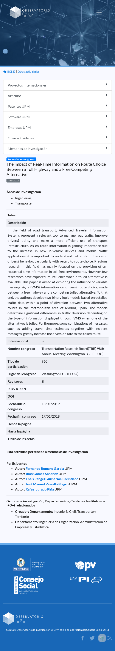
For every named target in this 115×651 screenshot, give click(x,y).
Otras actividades (28, 71)
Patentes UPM (57, 106)
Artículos (57, 95)
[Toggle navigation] (99, 12)
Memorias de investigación (57, 148)
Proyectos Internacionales (57, 85)
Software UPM (57, 116)
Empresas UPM (57, 127)
